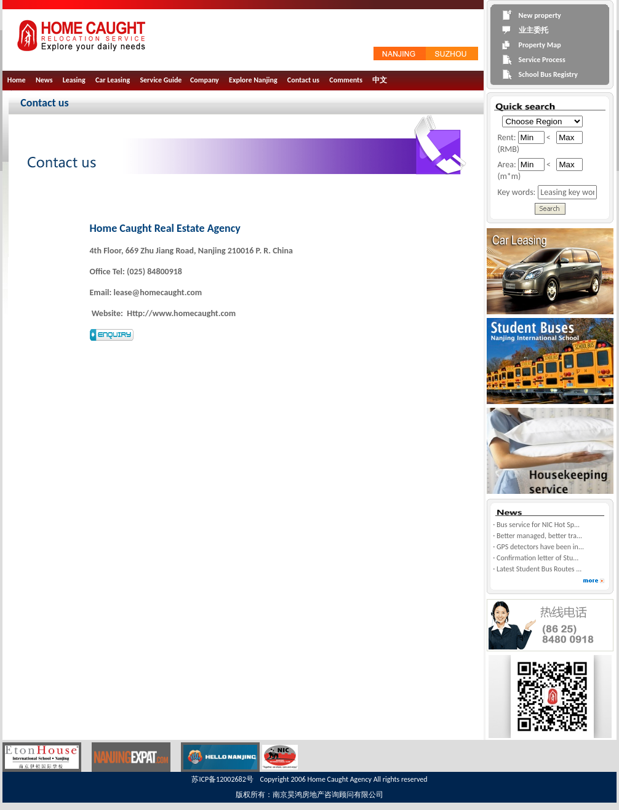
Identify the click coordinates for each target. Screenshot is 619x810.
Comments (345, 80)
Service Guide (161, 80)
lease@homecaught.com (158, 292)
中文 (379, 80)
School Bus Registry (548, 74)
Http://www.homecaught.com (180, 313)
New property (540, 15)
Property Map (540, 45)
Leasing (74, 80)
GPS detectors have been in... (540, 546)
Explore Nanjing (253, 80)
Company (204, 80)
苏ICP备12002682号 (222, 779)
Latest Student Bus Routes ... (539, 569)
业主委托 (533, 30)
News (44, 80)
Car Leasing (112, 80)
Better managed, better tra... (539, 535)
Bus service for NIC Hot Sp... (538, 524)
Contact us (303, 80)
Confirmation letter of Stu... (537, 558)
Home (16, 80)
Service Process (542, 59)
